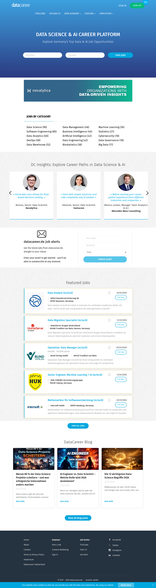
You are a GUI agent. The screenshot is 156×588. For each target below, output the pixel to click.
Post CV (83, 550)
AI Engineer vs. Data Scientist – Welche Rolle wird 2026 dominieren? (77, 478)
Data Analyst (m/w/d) (60, 292)
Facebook (116, 540)
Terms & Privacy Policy (34, 554)
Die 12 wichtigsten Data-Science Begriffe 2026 (118, 476)
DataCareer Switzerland (34, 564)
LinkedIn (116, 555)
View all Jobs (78, 426)
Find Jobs (120, 55)
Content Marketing (60, 550)
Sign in (122, 5)
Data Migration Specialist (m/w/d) (67, 320)
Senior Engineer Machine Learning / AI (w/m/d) (75, 374)
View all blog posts (78, 518)
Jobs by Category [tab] (39, 116)
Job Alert (84, 554)
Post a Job (56, 545)
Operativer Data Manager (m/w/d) (67, 347)
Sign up (137, 5)
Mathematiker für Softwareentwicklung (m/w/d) (75, 400)
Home (26, 540)
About (26, 545)
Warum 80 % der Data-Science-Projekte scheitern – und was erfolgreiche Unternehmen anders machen (33, 479)
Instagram (116, 550)
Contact (27, 550)
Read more (20, 501)
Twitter (115, 545)
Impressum (29, 559)
